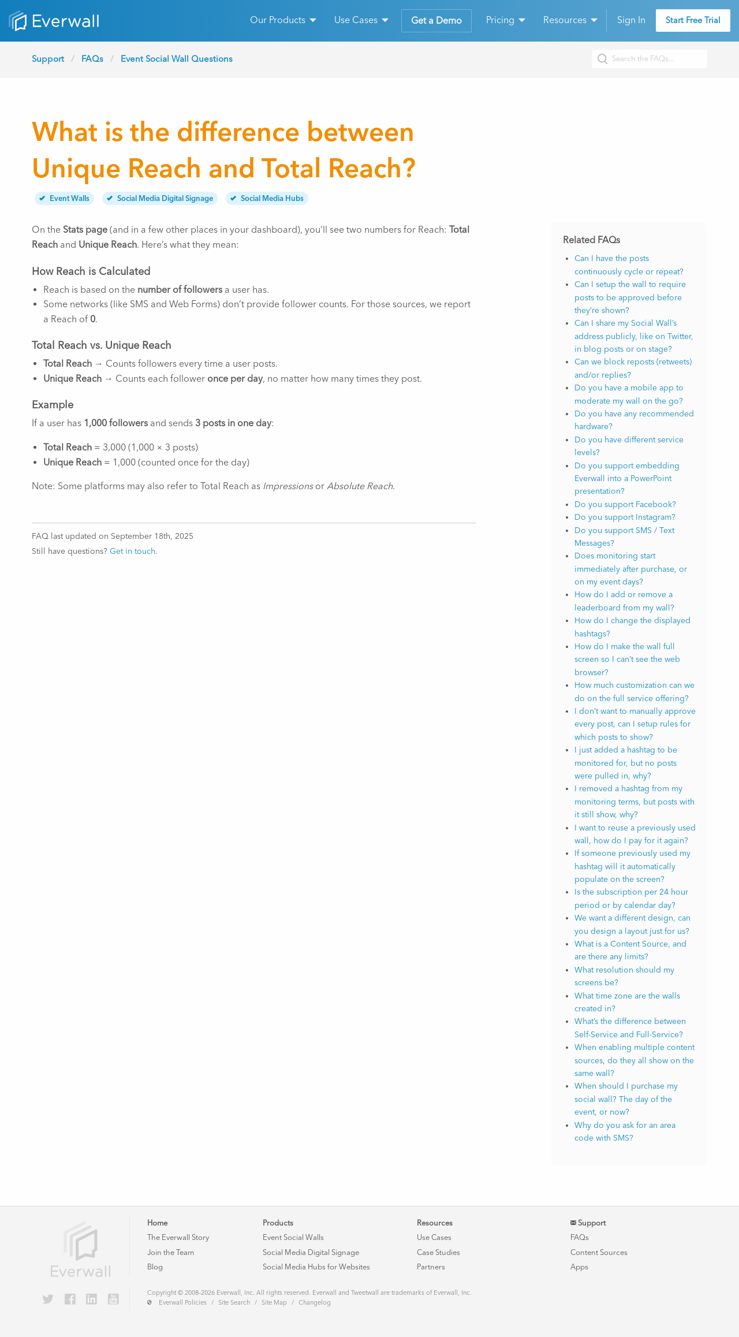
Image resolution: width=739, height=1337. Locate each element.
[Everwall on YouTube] (113, 1299)
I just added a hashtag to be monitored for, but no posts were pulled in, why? (625, 763)
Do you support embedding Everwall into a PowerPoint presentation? (627, 479)
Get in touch (132, 551)
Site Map (274, 1302)
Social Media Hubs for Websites (316, 1267)
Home (157, 1223)
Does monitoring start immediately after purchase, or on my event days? (630, 569)
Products (278, 1223)
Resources (435, 1223)
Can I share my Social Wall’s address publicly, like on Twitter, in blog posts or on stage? (633, 336)
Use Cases (434, 1237)
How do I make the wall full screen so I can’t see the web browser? (627, 659)
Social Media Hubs (267, 198)
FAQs (92, 59)
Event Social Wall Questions (177, 59)
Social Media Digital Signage (160, 198)
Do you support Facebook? (625, 504)
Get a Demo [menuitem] (436, 20)
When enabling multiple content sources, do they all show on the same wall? (634, 1060)
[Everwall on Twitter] (48, 1299)
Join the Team (170, 1252)
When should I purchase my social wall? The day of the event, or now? (626, 1099)
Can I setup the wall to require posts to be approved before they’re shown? (630, 297)
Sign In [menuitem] (631, 19)
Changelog (314, 1302)
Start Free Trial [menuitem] (693, 20)
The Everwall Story (178, 1237)
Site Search (234, 1302)
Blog (155, 1267)
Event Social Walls (293, 1237)
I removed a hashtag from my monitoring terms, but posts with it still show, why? (634, 802)
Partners (431, 1267)
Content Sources (599, 1252)
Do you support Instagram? (624, 517)
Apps (579, 1267)
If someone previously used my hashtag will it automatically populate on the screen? (632, 866)
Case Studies (438, 1252)
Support (48, 59)
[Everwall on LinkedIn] (91, 1299)
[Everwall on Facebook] (70, 1299)
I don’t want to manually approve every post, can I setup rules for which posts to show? (635, 724)
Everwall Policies (183, 1302)
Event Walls (64, 198)
